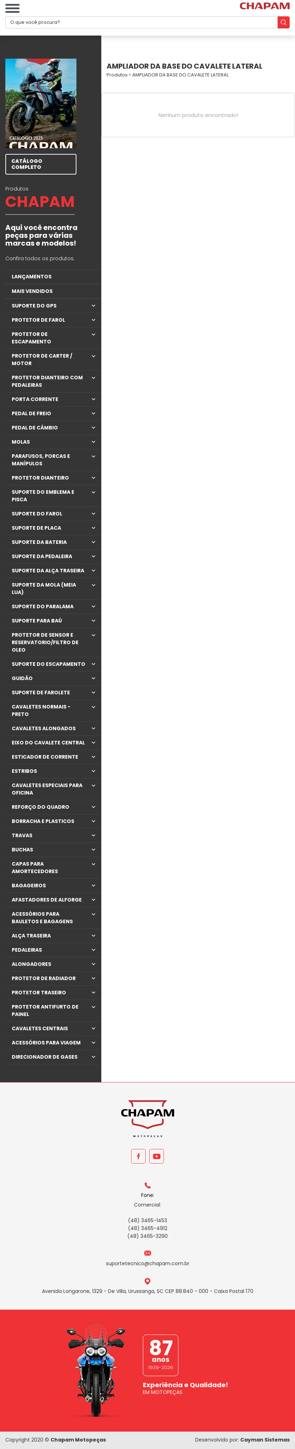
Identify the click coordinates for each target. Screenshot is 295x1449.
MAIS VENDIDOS (32, 291)
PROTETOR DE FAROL (38, 320)
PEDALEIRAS (27, 949)
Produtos (117, 74)
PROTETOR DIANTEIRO (40, 477)
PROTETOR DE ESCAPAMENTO (31, 338)
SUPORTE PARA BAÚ (37, 620)
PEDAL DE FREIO (31, 413)
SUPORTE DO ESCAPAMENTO (48, 664)
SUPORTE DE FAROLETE (41, 692)
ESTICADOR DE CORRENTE (45, 756)
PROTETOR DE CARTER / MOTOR (42, 359)
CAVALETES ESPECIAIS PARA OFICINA (47, 789)
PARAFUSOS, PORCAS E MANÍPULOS (41, 460)
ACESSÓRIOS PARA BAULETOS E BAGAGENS (42, 917)
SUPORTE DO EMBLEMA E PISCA (43, 495)
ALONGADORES (31, 964)
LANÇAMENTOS (32, 276)
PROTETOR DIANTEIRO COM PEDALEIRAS (47, 381)
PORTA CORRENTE (35, 399)
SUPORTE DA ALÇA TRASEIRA (48, 570)
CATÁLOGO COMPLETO (26, 164)
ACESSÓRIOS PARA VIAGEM (46, 1042)
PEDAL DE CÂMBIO (35, 427)
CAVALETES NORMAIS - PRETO (41, 710)
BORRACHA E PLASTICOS (43, 821)
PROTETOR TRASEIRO (39, 992)
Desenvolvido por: (242, 1439)
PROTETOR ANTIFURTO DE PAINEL (45, 1010)
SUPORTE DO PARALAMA (43, 606)
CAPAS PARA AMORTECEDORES (35, 867)
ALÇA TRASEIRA (31, 935)
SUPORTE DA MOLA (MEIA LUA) (44, 588)
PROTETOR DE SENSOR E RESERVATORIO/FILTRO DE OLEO (45, 642)
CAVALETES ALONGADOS (44, 728)
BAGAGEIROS (29, 885)
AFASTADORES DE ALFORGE (47, 899)
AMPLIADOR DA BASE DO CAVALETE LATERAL (180, 74)
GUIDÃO (22, 678)
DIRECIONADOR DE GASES (44, 1056)
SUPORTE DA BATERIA (39, 542)
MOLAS (21, 441)
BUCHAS (22, 849)
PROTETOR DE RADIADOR (44, 978)
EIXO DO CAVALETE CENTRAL (48, 742)
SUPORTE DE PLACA (36, 527)
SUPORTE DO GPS (34, 305)
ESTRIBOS (24, 771)
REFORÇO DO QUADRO (40, 807)
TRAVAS (22, 835)
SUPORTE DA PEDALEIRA (42, 556)
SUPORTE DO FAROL (37, 513)
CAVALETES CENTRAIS (40, 1028)
